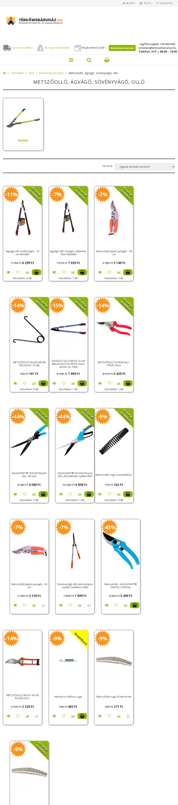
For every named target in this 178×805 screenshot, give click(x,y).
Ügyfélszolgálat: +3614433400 (157, 44)
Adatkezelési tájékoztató (25, 740)
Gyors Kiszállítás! (22, 47)
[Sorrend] (145, 166)
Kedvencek (165, 3)
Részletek (8, 271)
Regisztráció (100, 698)
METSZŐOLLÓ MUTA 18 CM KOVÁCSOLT (22, 581)
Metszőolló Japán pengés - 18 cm (111, 251)
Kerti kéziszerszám (51, 73)
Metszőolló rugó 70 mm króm (156, 581)
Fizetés (12, 745)
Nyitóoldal (15, 692)
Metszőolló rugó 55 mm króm (111, 581)
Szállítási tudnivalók (22, 709)
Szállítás (14, 751)
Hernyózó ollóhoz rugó (67, 581)
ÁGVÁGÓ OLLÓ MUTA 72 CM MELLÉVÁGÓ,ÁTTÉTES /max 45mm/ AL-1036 (22, 361)
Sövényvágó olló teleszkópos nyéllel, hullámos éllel (111, 471)
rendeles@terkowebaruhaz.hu (157, 48)
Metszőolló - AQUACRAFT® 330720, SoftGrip (156, 471)
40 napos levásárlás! (57, 47)
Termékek (17, 73)
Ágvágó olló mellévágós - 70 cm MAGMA (22, 251)
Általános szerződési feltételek (29, 734)
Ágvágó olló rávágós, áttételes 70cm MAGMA (67, 251)
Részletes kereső (122, 48)
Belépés (127, 3)
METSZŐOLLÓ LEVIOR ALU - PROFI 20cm (66, 361)
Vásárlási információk (22, 703)
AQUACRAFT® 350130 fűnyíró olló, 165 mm (111, 361)
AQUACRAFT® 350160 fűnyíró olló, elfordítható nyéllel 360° (156, 361)
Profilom (98, 703)
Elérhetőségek (17, 756)
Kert (31, 73)
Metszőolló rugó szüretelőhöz (22, 471)
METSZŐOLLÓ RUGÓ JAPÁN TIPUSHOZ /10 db (156, 251)
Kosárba (35, 271)
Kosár (96, 709)
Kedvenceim (99, 714)
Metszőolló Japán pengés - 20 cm (67, 471)
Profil (146, 3)
